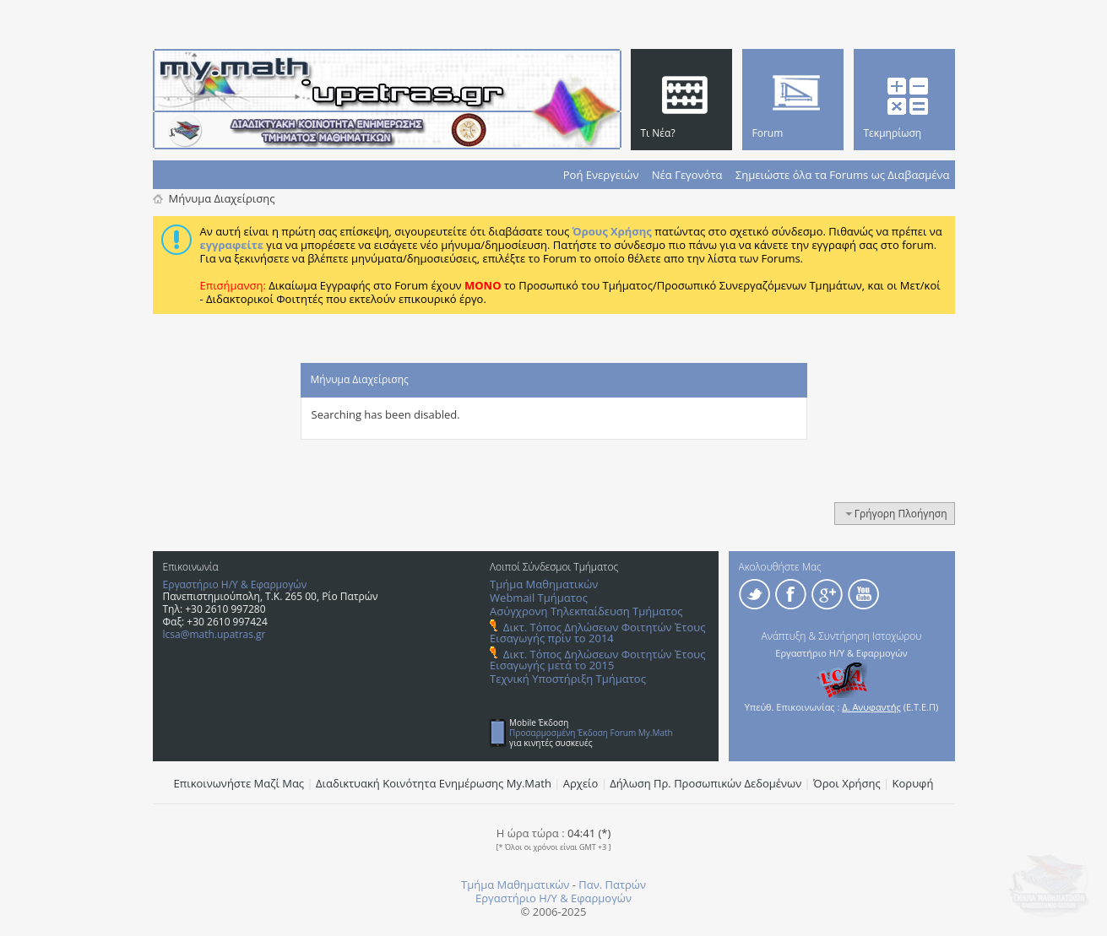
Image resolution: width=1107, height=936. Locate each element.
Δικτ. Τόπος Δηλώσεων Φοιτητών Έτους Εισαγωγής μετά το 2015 (597, 660)
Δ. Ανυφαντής (871, 707)
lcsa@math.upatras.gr (214, 634)
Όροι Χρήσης (847, 783)
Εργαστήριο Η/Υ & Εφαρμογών (235, 584)
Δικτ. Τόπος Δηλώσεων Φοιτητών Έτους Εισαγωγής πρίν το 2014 (597, 632)
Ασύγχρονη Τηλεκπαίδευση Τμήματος (586, 611)
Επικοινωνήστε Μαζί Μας (239, 783)
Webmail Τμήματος (539, 597)
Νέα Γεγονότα (687, 174)
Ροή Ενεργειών (601, 174)
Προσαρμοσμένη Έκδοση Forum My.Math (591, 733)
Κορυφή (913, 783)
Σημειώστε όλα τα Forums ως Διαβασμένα (842, 174)
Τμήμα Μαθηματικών (544, 584)
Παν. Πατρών (612, 884)
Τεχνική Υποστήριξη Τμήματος (568, 678)
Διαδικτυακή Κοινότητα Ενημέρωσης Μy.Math (433, 783)
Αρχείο (581, 783)
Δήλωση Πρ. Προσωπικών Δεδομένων (705, 783)
